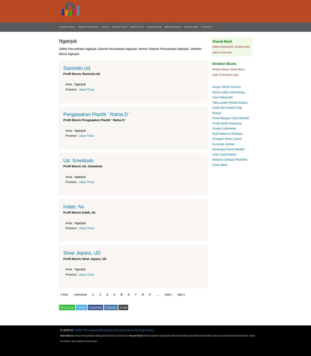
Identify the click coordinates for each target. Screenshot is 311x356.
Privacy (149, 330)
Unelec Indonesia (224, 128)
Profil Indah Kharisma (227, 123)
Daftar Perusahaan (88, 26)
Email (123, 307)
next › (168, 294)
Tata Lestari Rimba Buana (230, 102)
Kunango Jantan (223, 144)
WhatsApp (67, 307)
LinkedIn (111, 307)
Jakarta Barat (154, 26)
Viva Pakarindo (222, 97)
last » (181, 294)
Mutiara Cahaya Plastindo (229, 159)
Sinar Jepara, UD (82, 253)
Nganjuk (80, 84)
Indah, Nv (73, 206)
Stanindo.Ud (76, 68)
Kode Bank (219, 164)
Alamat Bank (133, 330)
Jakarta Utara (191, 26)
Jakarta (105, 26)
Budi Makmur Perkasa (227, 133)
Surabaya (206, 26)
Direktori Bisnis (67, 26)
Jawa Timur (86, 89)
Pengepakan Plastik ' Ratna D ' (96, 114)
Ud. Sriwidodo (78, 160)
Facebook (95, 307)
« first (64, 294)
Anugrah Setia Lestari (227, 138)
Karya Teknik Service (226, 87)
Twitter (81, 307)
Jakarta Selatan (172, 26)
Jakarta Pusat (119, 26)
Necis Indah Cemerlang (228, 92)
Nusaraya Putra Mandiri (228, 149)
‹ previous (80, 294)
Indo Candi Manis (224, 154)
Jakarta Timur (136, 26)
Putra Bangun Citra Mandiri (230, 118)
